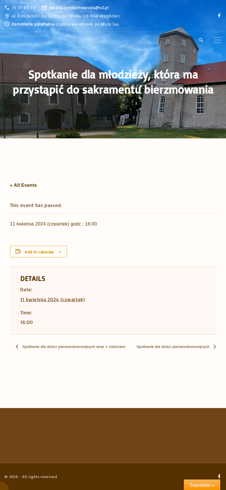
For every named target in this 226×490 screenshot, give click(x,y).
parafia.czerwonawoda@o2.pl (79, 7)
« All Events (23, 185)
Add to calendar (39, 251)
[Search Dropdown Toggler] (201, 40)
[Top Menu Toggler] (217, 40)
